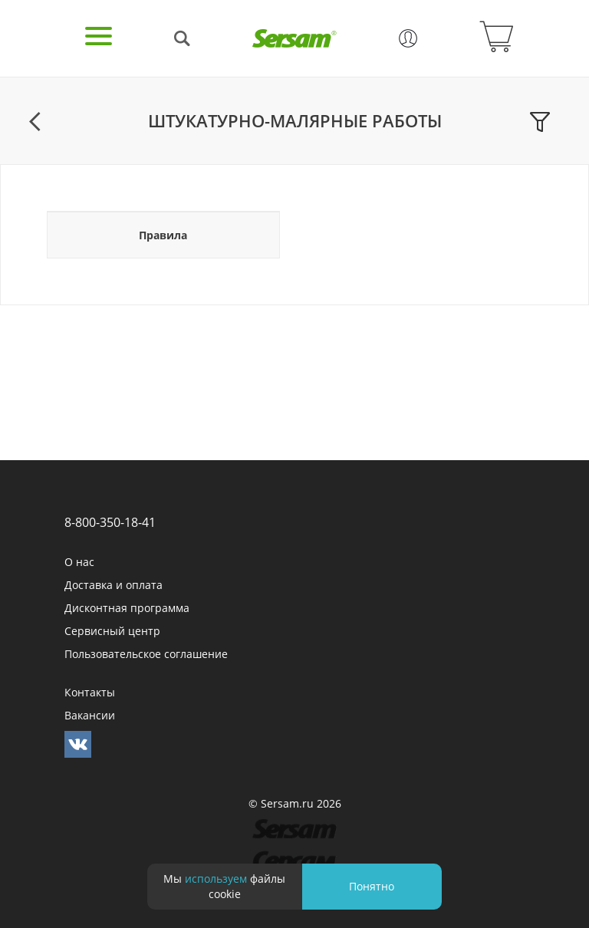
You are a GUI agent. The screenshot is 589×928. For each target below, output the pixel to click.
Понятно (371, 886)
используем (216, 878)
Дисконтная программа (126, 608)
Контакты (89, 692)
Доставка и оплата (113, 585)
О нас (79, 561)
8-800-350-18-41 (110, 522)
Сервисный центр (112, 631)
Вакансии (89, 715)
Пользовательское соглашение (146, 654)
